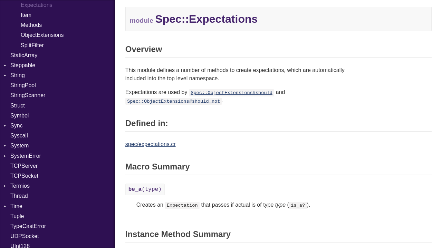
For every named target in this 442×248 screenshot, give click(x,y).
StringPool (23, 85)
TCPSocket (24, 176)
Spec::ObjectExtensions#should (231, 92)
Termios (20, 186)
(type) (145, 189)
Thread (19, 196)
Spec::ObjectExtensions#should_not (173, 101)
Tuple (17, 216)
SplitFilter (32, 45)
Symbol (19, 115)
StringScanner (27, 95)
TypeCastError (28, 226)
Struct (17, 105)
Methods (31, 25)
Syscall (19, 135)
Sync (16, 125)
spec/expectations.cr (150, 144)
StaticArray (23, 55)
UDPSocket (24, 236)
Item (26, 15)
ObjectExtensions (42, 35)
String (17, 75)
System (19, 145)
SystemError (25, 156)
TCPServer (24, 166)
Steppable (22, 65)
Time (16, 206)
